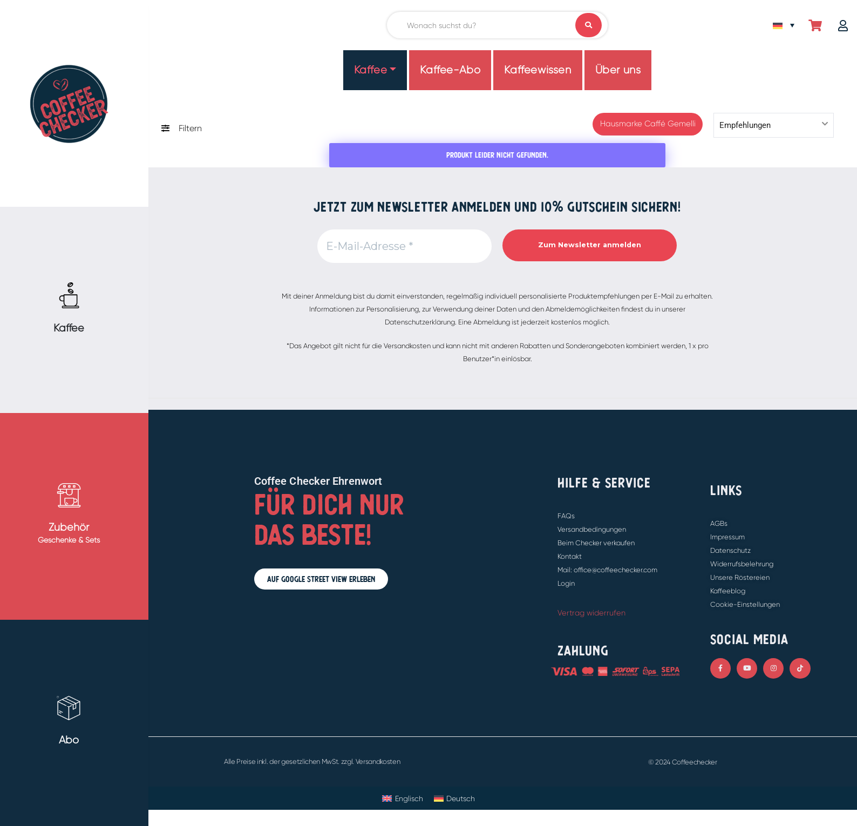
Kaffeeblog (727, 591)
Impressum (727, 537)
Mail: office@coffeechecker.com (607, 570)
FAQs (566, 516)
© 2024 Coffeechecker (682, 762)
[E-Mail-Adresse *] (404, 246)
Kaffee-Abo (450, 70)
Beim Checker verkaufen (596, 543)
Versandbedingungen (591, 529)
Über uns (618, 70)
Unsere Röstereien (740, 577)
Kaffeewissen (537, 70)
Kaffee (370, 70)
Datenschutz (730, 550)
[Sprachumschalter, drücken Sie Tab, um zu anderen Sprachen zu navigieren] (783, 25)
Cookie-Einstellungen (745, 604)
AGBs (718, 523)
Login (566, 583)
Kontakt (569, 556)
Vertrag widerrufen (591, 612)
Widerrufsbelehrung (741, 564)
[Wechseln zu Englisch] (402, 798)
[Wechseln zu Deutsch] (454, 798)
